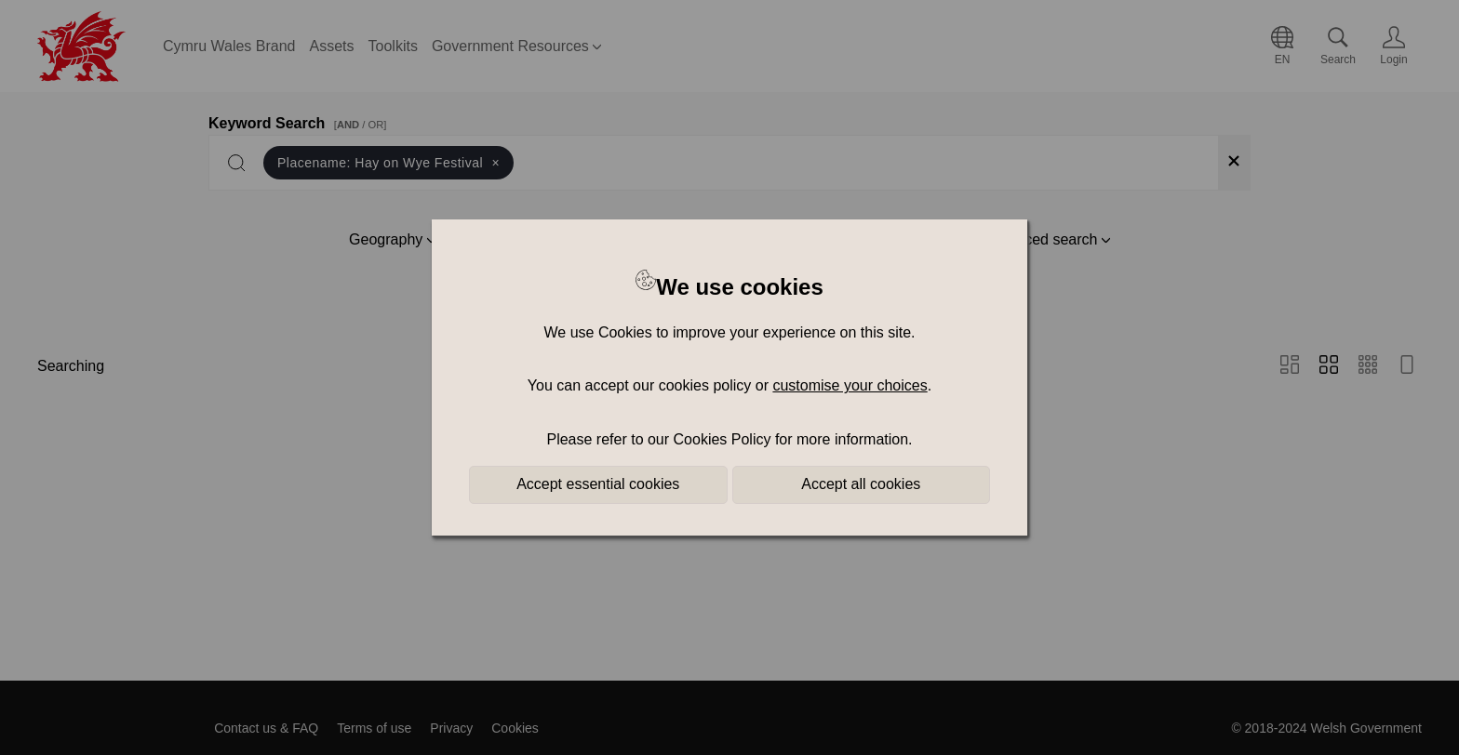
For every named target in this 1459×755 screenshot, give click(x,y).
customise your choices (849, 385)
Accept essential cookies (597, 484)
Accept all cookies (860, 484)
